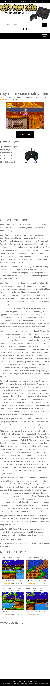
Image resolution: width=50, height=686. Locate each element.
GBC (11, 2)
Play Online (17, 97)
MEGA (31, 2)
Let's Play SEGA (5, 97)
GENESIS (23, 2)
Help (14, 681)
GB (6, 2)
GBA (16, 2)
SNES (42, 2)
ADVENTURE (36, 97)
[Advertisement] (25, 66)
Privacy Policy (21, 681)
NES (37, 2)
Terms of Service (32, 681)
